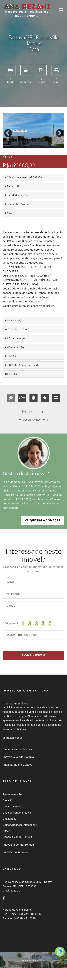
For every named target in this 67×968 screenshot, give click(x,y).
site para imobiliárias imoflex (33, 959)
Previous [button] (5, 130)
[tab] (33, 944)
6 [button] (32, 141)
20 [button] (48, 145)
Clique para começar (43, 519)
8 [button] (43, 141)
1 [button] (5, 141)
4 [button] (21, 141)
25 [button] (16, 148)
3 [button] (16, 141)
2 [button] (11, 141)
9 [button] (48, 141)
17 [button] (32, 145)
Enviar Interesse (33, 654)
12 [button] (5, 145)
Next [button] (57, 130)
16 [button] (27, 145)
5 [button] (27, 141)
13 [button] (11, 145)
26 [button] (21, 148)
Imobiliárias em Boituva (18, 763)
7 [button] (37, 141)
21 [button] (53, 145)
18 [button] (37, 145)
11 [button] (59, 141)
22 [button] (59, 145)
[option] (33, 130)
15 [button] (21, 145)
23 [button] (5, 148)
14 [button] (16, 145)
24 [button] (11, 148)
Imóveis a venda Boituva (18, 756)
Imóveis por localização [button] (17, 944)
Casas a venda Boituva (17, 748)
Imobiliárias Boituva (15, 851)
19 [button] (43, 145)
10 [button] (53, 141)
